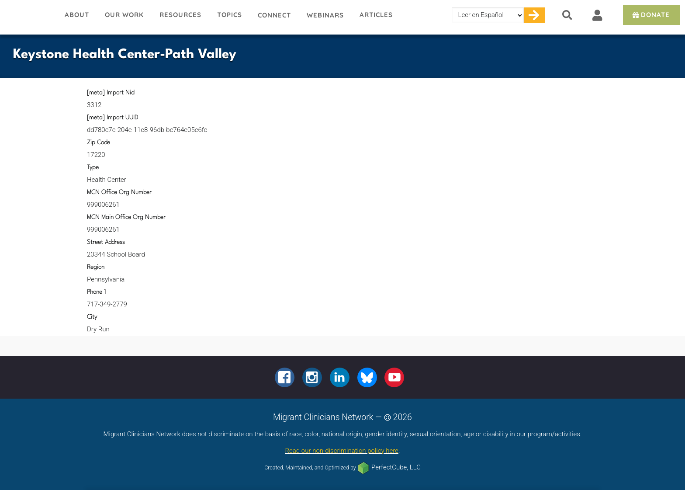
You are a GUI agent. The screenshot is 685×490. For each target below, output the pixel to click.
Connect (274, 15)
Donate (650, 14)
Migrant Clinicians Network (28, 17)
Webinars (325, 15)
